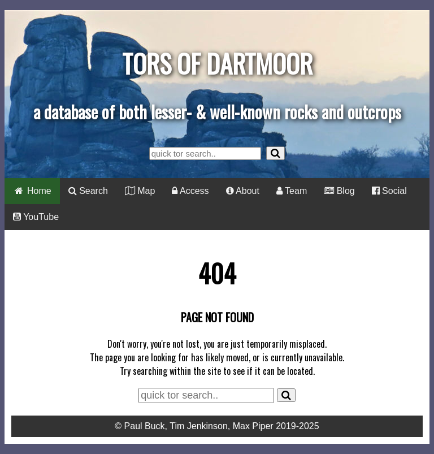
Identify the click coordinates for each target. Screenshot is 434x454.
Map (140, 191)
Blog (339, 191)
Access (190, 191)
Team (291, 191)
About (242, 191)
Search (88, 191)
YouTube (36, 217)
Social (389, 191)
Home (32, 191)
